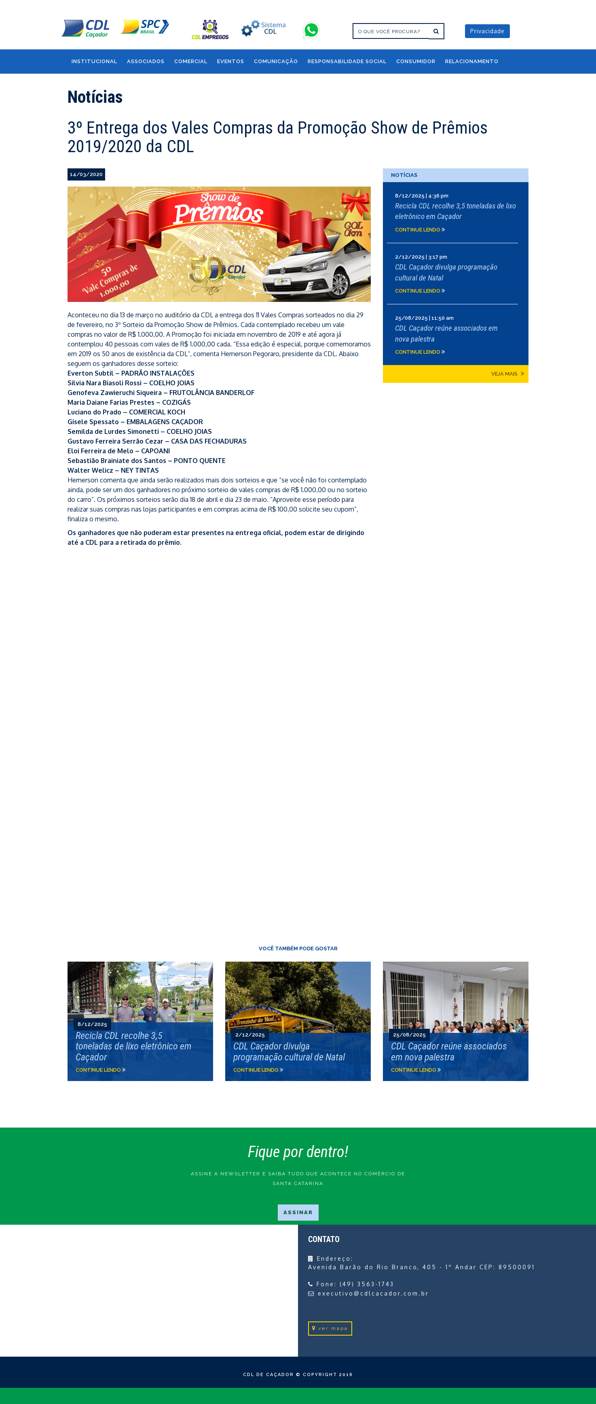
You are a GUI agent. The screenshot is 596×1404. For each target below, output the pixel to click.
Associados (146, 61)
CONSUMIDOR (415, 61)
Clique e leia (455, 212)
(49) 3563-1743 (367, 1284)
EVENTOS (230, 61)
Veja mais (507, 373)
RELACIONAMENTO (472, 61)
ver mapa (330, 1328)
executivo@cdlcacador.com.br (373, 1293)
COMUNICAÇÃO (276, 61)
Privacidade (487, 31)
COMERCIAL (190, 61)
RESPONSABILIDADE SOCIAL (347, 61)
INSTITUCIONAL (94, 61)
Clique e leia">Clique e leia (140, 1021)
